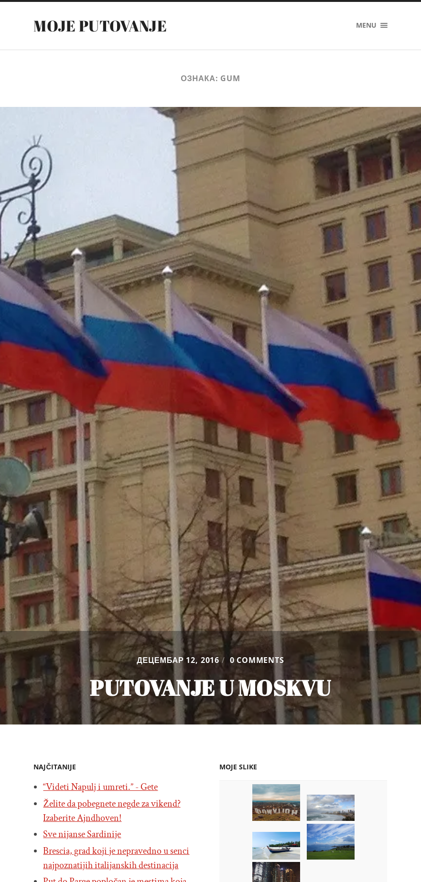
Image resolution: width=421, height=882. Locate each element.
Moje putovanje (99, 25)
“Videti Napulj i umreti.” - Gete (100, 787)
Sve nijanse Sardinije (82, 834)
